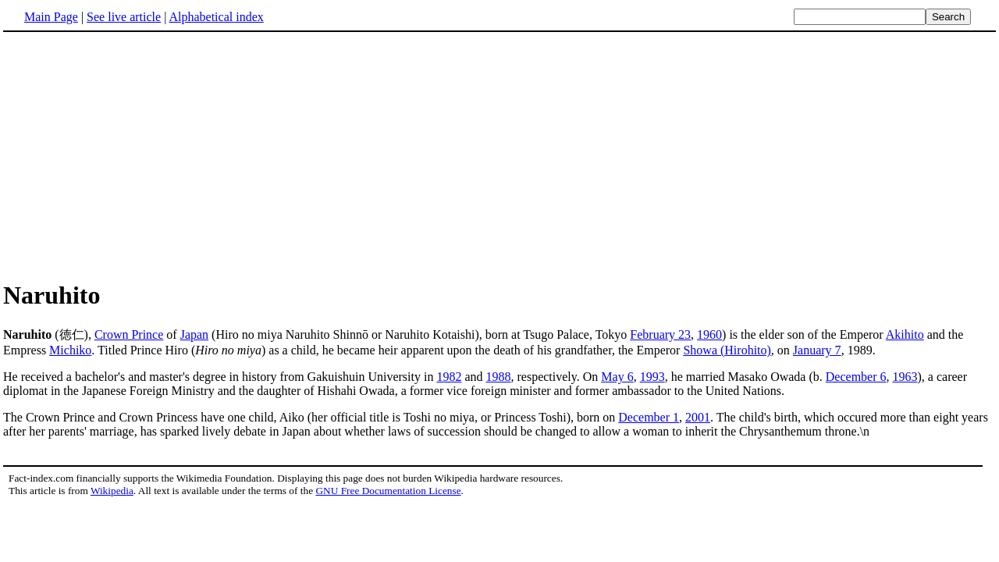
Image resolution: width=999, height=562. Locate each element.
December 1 (648, 417)
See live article (124, 16)
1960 (709, 334)
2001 (697, 417)
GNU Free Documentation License (387, 490)
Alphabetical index (216, 16)
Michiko (70, 350)
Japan (194, 334)
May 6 (617, 376)
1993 (652, 376)
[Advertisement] (499, 155)
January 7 (817, 350)
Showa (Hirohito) (726, 350)
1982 (448, 376)
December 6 (856, 376)
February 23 (660, 334)
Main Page (51, 16)
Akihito (905, 334)
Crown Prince (128, 334)
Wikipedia (112, 490)
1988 (497, 376)
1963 (905, 376)
